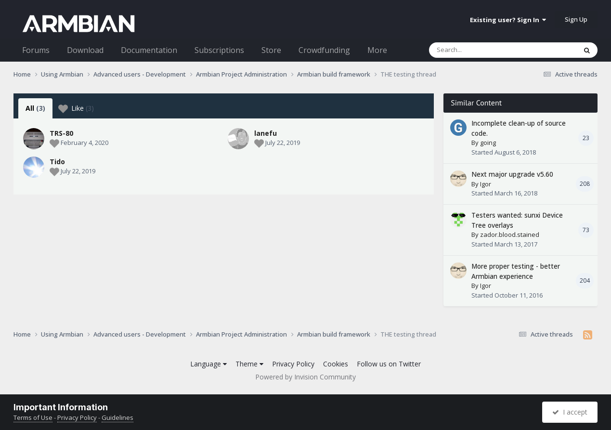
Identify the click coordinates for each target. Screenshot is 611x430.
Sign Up (576, 19)
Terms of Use (32, 417)
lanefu (265, 133)
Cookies (335, 363)
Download (85, 50)
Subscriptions (219, 50)
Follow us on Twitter (389, 363)
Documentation (149, 50)
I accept (569, 412)
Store (271, 50)
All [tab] (35, 108)
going (488, 142)
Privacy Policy (293, 363)
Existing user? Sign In (508, 19)
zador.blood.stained (509, 234)
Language (208, 363)
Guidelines (117, 417)
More (377, 50)
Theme (249, 363)
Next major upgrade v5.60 (512, 174)
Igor (485, 184)
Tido (57, 161)
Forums (36, 50)
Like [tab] (76, 108)
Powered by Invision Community (305, 376)
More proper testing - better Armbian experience (515, 271)
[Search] (477, 50)
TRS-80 (61, 133)
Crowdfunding (324, 50)
